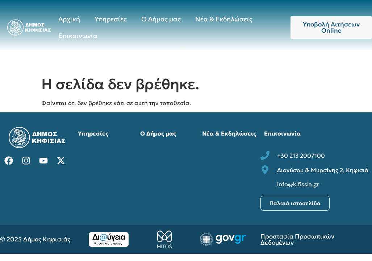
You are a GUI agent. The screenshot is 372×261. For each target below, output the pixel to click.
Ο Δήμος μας (161, 19)
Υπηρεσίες (111, 19)
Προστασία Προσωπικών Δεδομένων (297, 239)
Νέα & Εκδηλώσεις (223, 19)
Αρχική (69, 19)
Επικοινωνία (77, 36)
